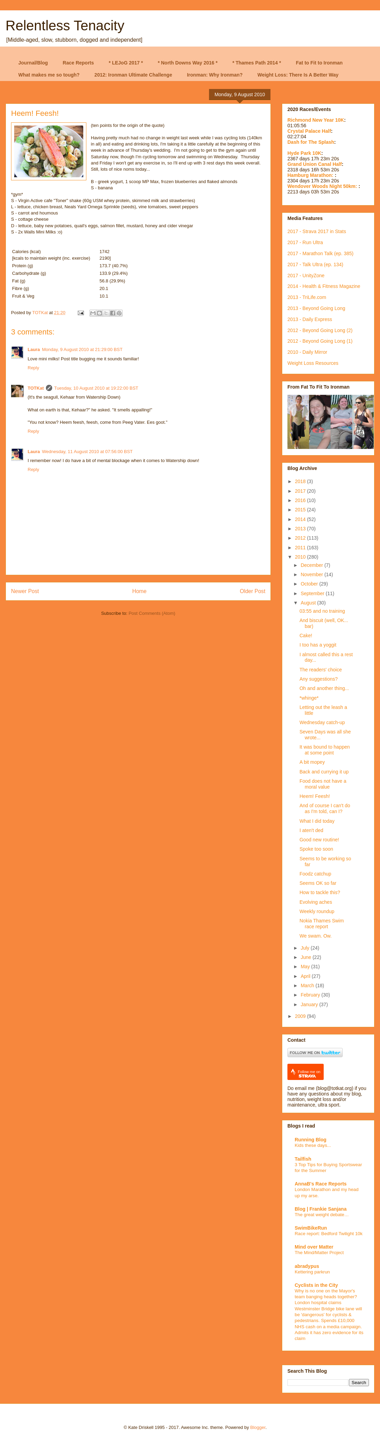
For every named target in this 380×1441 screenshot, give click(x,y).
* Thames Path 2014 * (256, 63)
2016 (301, 500)
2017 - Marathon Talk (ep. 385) (320, 253)
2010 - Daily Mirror (307, 352)
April (306, 976)
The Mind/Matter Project (319, 1252)
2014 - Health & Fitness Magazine (323, 286)
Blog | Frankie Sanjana (320, 1209)
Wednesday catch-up (322, 722)
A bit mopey (312, 762)
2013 (301, 528)
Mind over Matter (314, 1247)
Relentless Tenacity (65, 25)
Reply (33, 367)
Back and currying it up (324, 771)
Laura (34, 349)
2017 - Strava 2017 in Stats (316, 231)
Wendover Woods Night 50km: (323, 186)
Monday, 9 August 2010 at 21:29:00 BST (82, 349)
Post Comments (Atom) (152, 613)
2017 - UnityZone (305, 275)
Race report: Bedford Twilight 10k (328, 1233)
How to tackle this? (320, 892)
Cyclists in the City (316, 1285)
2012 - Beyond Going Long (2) (319, 330)
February (311, 995)
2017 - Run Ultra (305, 242)
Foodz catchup (315, 874)
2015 (301, 509)
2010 (301, 557)
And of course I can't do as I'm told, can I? (325, 808)
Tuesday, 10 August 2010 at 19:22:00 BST (96, 388)
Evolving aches (316, 902)
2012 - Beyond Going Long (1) (319, 341)
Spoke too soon (316, 849)
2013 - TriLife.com (306, 297)
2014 (301, 519)
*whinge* (309, 698)
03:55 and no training (322, 611)
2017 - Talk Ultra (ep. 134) (315, 264)
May (306, 966)
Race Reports (78, 63)
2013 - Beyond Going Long (316, 308)
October (310, 584)
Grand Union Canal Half (314, 164)
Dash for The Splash (310, 142)
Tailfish (303, 1159)
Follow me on (309, 1074)
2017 (301, 491)
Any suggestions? (319, 679)
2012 (301, 538)
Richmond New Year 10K (315, 120)
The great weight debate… (322, 1214)
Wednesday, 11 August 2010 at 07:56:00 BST (87, 451)
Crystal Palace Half (309, 131)
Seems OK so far (318, 883)
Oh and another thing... (324, 688)
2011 (301, 547)
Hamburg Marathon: (311, 175)
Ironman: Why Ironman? (215, 75)
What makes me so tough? (48, 75)
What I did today (317, 821)
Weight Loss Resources (313, 363)
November (312, 574)
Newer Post (25, 591)
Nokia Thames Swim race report (322, 923)
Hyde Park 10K (304, 153)
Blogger (257, 1427)
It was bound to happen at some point (325, 749)
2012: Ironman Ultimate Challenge (133, 75)
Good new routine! (319, 839)
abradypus (307, 1266)
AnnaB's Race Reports (320, 1184)
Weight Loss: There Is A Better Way (298, 75)
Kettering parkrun (312, 1271)
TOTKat (36, 388)
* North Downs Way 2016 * (188, 63)
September (313, 593)
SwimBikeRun (311, 1228)
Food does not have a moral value (323, 784)
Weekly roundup (317, 911)
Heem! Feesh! (315, 796)
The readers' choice (321, 669)
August (309, 603)
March (308, 985)
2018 (301, 481)
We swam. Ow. (316, 936)
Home (139, 591)
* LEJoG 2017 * (126, 63)
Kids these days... (313, 1145)
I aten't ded (311, 830)
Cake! (306, 635)
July (306, 948)
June (306, 957)
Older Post (252, 591)
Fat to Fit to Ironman (319, 63)
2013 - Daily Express (309, 319)
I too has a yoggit (318, 645)
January (310, 1004)
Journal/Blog (33, 63)
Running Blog (310, 1139)
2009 (301, 1016)
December (312, 565)
